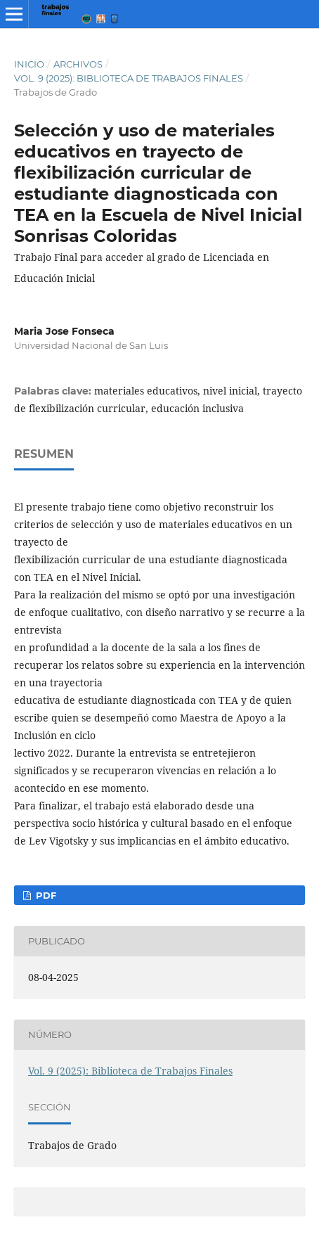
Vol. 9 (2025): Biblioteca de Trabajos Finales (128, 78)
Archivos (78, 64)
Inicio (29, 64)
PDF (44, 895)
